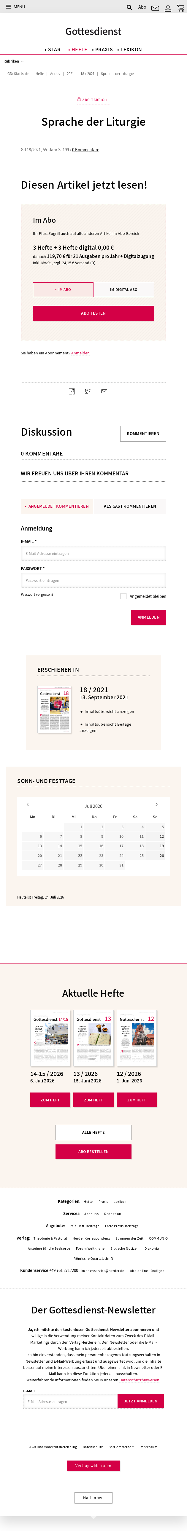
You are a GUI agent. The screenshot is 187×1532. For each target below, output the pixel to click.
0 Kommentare (85, 150)
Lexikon (131, 49)
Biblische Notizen (124, 1249)
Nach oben (93, 1498)
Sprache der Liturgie (117, 73)
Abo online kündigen (147, 1271)
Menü (19, 6)
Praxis (104, 49)
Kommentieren (143, 434)
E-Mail (29, 541)
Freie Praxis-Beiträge (122, 1226)
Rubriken (11, 61)
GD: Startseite (18, 73)
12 (162, 837)
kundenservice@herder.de (102, 1271)
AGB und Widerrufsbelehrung (53, 1447)
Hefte (80, 49)
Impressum (149, 1447)
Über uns (91, 1214)
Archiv (55, 73)
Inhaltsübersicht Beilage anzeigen (105, 727)
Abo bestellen (93, 1152)
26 (162, 856)
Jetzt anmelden (141, 1402)
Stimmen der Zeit (129, 1239)
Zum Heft (50, 1100)
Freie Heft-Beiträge (84, 1226)
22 (80, 856)
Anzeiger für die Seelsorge (49, 1249)
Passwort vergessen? (37, 594)
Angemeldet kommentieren (58, 506)
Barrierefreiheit (121, 1447)
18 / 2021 (87, 73)
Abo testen (93, 313)
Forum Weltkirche (90, 1249)
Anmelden (80, 353)
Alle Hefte (93, 1133)
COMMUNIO (158, 1239)
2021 (70, 73)
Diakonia (152, 1249)
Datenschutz (93, 1447)
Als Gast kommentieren (130, 506)
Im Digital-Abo (123, 289)
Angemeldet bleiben (147, 596)
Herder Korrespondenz (91, 1239)
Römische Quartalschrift (93, 1259)
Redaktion (112, 1214)
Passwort (33, 568)
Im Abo (64, 289)
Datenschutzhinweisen (139, 1381)
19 (162, 846)
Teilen (74, 396)
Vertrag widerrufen (93, 1466)
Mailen (106, 396)
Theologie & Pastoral (50, 1239)
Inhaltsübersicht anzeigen (109, 712)
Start (56, 49)
